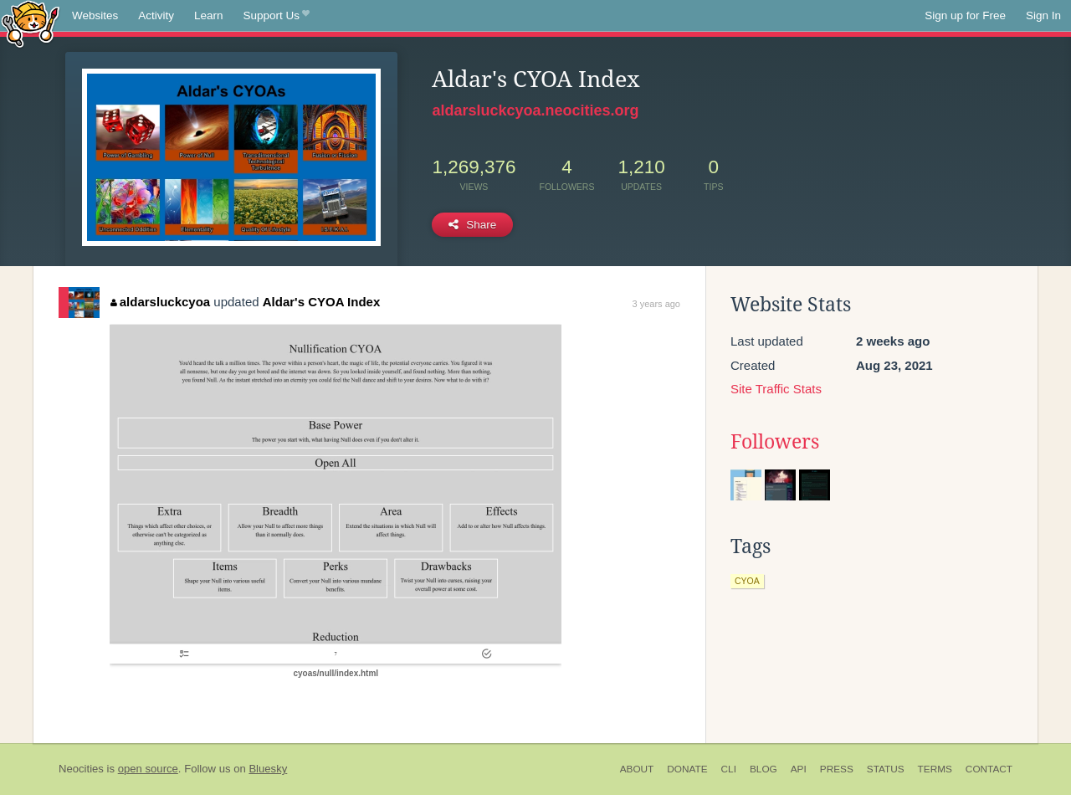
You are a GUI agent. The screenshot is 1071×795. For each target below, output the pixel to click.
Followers (774, 442)
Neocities (81, 768)
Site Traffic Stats (776, 389)
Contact (989, 769)
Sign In (1043, 15)
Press (836, 769)
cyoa (747, 581)
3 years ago (656, 304)
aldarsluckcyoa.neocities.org (535, 110)
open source (148, 768)
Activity (156, 15)
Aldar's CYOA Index (322, 302)
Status (885, 769)
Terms (935, 769)
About (637, 769)
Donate (687, 769)
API (799, 769)
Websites (95, 15)
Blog (763, 769)
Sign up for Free (965, 15)
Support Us (276, 16)
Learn (208, 15)
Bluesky (268, 768)
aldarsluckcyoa (160, 302)
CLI (728, 769)
